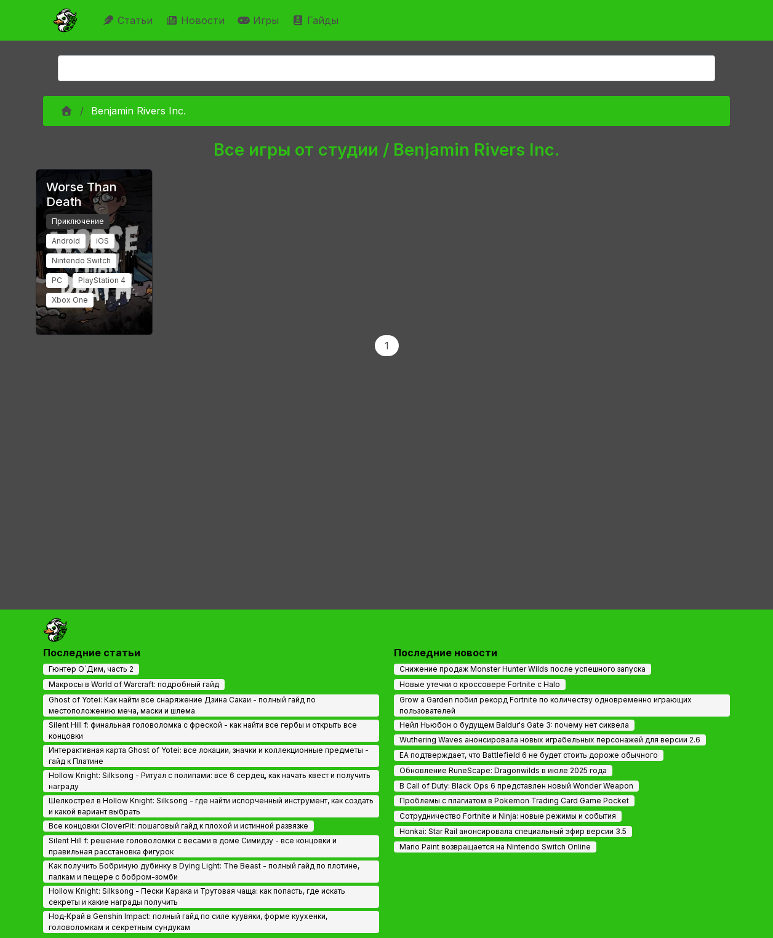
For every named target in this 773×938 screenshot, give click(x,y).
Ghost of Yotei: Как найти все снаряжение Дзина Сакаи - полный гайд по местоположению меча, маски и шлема (182, 705)
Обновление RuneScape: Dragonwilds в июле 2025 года (503, 770)
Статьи (129, 20)
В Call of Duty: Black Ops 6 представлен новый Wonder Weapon (516, 785)
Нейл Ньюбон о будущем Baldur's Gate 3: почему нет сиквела (514, 724)
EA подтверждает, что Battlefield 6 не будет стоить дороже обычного (528, 755)
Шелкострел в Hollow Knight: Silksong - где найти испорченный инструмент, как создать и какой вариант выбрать (211, 806)
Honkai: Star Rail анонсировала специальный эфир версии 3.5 (513, 831)
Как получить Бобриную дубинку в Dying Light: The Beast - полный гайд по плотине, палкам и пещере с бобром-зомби (204, 871)
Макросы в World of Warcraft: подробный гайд (134, 684)
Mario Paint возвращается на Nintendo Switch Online (495, 846)
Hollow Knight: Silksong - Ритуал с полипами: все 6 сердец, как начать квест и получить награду (209, 781)
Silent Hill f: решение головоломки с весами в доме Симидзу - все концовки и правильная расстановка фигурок (193, 846)
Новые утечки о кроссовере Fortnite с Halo (479, 684)
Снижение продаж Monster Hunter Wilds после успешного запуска (522, 669)
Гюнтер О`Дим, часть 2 (91, 669)
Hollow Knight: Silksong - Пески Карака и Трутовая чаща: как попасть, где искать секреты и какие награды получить (197, 896)
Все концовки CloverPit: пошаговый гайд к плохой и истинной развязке (178, 825)
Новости (197, 20)
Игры (260, 20)
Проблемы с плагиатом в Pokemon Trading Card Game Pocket (514, 800)
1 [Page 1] (387, 346)
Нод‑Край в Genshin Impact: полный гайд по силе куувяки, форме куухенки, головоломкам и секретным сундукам (188, 922)
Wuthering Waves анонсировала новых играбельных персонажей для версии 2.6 (549, 739)
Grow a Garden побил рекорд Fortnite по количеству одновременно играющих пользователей (545, 705)
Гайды (317, 20)
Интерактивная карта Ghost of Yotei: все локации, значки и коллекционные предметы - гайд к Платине (209, 755)
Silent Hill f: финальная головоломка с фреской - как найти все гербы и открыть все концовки (203, 730)
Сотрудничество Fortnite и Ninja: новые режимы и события (507, 816)
